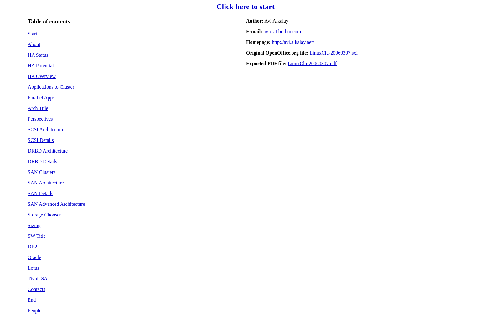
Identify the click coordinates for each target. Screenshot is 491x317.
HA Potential (41, 65)
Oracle (34, 257)
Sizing (34, 225)
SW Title (37, 236)
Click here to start (245, 7)
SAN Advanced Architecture (56, 204)
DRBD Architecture (48, 150)
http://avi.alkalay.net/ (293, 42)
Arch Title (38, 108)
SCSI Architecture (46, 129)
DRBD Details (42, 161)
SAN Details (40, 193)
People (35, 310)
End (32, 300)
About (34, 44)
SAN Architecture (46, 182)
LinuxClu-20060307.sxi (334, 52)
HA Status (38, 55)
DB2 (32, 246)
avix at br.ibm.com (282, 31)
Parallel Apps (41, 97)
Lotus (33, 268)
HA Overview (42, 76)
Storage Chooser (44, 214)
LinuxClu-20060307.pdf (312, 63)
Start (32, 33)
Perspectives (40, 119)
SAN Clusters (41, 172)
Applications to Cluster (51, 87)
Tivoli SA (38, 278)
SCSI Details (41, 140)
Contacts (36, 289)
